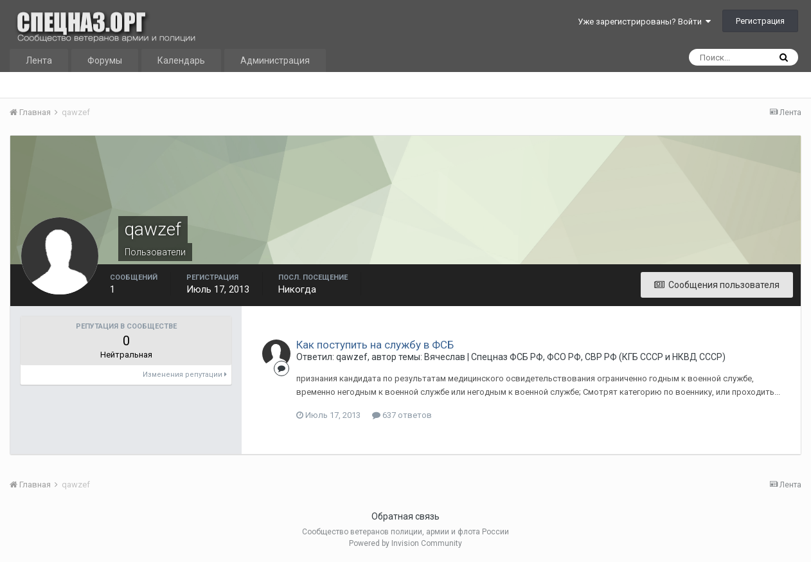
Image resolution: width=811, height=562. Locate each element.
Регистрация (760, 21)
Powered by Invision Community (405, 543)
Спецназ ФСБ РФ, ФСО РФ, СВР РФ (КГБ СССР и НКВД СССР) (598, 357)
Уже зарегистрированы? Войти (644, 21)
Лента (39, 60)
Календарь (181, 60)
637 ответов (402, 415)
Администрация (275, 60)
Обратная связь (405, 516)
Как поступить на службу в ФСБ (375, 344)
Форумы (104, 60)
